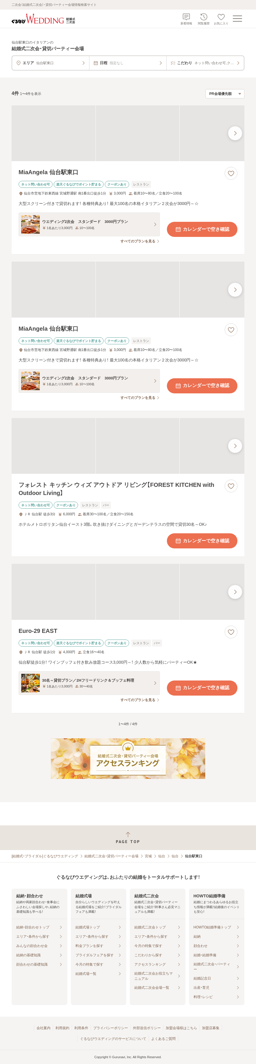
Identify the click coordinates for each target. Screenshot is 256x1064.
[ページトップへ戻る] (128, 837)
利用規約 (62, 1028)
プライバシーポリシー (110, 1028)
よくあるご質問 (163, 1039)
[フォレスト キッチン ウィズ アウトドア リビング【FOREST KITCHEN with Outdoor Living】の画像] (128, 446)
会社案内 (44, 1028)
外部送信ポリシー (147, 1028)
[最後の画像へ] (235, 133)
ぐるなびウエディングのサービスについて (113, 1039)
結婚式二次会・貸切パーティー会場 (111, 856)
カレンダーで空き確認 (202, 229)
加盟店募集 (210, 1028)
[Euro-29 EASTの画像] (128, 592)
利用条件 (81, 1028)
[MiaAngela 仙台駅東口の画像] (128, 133)
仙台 (161, 856)
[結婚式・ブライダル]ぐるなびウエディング (45, 856)
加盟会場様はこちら (181, 1028)
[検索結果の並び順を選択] (224, 93)
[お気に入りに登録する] (231, 173)
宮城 (148, 856)
